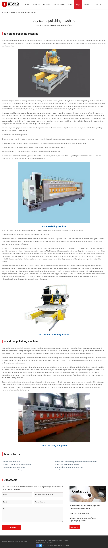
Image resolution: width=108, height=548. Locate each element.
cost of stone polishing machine (54, 334)
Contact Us (97, 4)
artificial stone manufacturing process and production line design (76, 462)
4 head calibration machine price (14, 470)
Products (46, 4)
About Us (36, 4)
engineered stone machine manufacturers (68, 467)
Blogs (78, 4)
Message (32, 514)
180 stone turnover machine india (14, 467)
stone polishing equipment (54, 445)
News (38, 542)
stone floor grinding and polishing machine (17, 464)
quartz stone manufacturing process (67, 464)
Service (86, 4)
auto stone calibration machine (65, 470)
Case (70, 4)
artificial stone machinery (11, 462)
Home (27, 4)
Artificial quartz (59, 4)
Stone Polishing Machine (54, 226)
